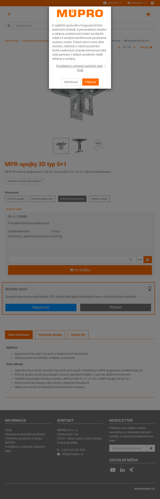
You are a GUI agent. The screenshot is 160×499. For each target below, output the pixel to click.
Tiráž (80, 70)
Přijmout (90, 82)
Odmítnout (71, 82)
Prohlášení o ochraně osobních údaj (79, 66)
